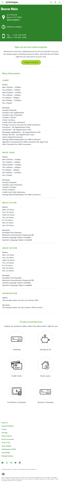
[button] (55, 2)
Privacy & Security (8, 439)
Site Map (5, 433)
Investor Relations (7, 426)
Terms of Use (6, 442)
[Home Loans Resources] (45, 367)
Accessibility (6, 452)
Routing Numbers (7, 456)
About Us (5, 423)
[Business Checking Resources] (45, 393)
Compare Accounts (31, 62)
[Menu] (2, 2)
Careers (4, 429)
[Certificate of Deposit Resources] (16, 393)
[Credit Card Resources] (16, 367)
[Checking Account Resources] (16, 341)
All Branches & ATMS (9, 449)
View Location (13, 20)
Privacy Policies (7, 436)
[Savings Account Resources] (45, 341)
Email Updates (6, 446)
